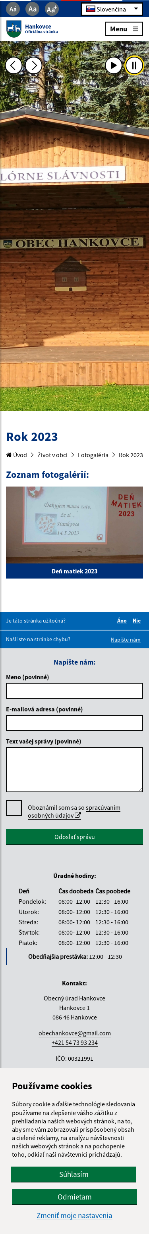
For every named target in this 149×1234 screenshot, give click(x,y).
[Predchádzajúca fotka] (13, 65)
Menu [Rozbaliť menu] (124, 28)
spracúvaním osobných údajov (74, 811)
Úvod (16, 455)
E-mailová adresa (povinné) (44, 709)
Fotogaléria (93, 455)
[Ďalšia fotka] (34, 65)
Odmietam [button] (75, 1196)
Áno (123, 620)
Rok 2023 (131, 455)
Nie (138, 620)
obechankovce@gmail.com (75, 1033)
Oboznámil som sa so (74, 811)
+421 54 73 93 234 (75, 1042)
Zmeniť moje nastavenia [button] (74, 1215)
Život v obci (52, 455)
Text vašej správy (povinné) (43, 741)
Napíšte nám (126, 639)
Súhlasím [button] (74, 1174)
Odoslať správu (74, 837)
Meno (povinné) (27, 677)
